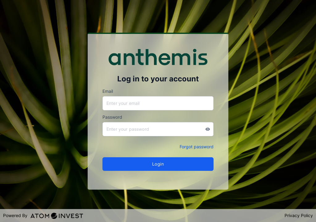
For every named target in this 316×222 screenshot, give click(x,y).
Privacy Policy (299, 215)
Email (107, 91)
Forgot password (197, 146)
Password (112, 117)
